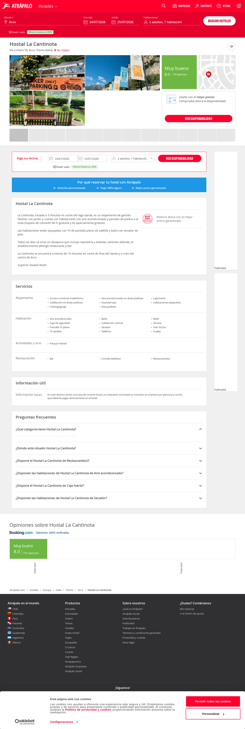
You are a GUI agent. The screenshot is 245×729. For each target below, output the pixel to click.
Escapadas (71, 642)
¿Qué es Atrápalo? (132, 609)
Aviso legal (128, 642)
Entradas (70, 609)
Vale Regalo (71, 657)
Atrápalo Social (130, 613)
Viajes (68, 637)
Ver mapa (61, 50)
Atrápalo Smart (73, 671)
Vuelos (69, 618)
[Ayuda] (223, 6)
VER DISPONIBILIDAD (198, 118)
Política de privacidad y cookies (88, 709)
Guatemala (18, 633)
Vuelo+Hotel (72, 633)
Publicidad (128, 623)
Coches (69, 652)
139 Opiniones (180, 74)
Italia (58, 590)
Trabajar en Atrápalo (133, 628)
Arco (80, 590)
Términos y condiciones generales (141, 633)
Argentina (18, 637)
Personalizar (213, 713)
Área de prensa (131, 618)
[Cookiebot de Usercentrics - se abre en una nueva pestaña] (25, 721)
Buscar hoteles (219, 20)
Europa (47, 590)
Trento (69, 590)
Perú (15, 618)
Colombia (17, 613)
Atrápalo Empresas (76, 666)
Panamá (17, 623)
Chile (15, 609)
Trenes (69, 623)
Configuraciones (61, 721)
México (16, 642)
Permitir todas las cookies (213, 701)
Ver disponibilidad (179, 158)
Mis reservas (187, 609)
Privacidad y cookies (133, 637)
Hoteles (33, 590)
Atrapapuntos (73, 661)
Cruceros (70, 647)
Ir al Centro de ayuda (192, 613)
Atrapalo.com (17, 590)
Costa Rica (18, 628)
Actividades (71, 613)
